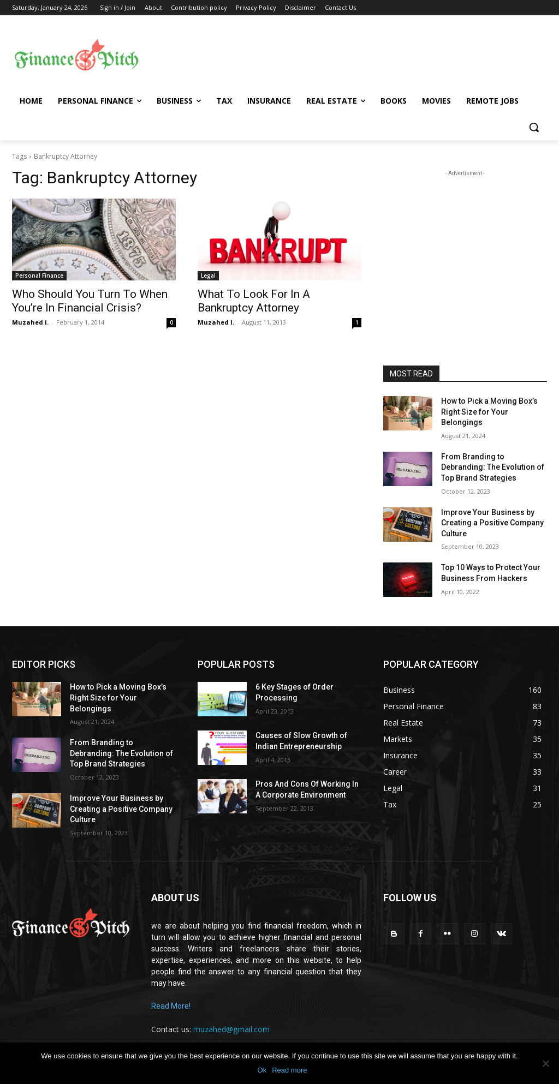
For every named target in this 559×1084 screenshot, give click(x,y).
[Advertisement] (344, 55)
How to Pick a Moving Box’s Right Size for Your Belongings (489, 412)
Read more (289, 1070)
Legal (208, 275)
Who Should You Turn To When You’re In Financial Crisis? (90, 301)
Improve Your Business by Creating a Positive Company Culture (492, 523)
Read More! (171, 1006)
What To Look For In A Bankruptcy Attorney (254, 301)
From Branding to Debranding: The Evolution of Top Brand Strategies (492, 467)
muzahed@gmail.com (231, 1029)
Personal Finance (39, 275)
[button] (534, 127)
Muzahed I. (30, 322)
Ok (262, 1070)
